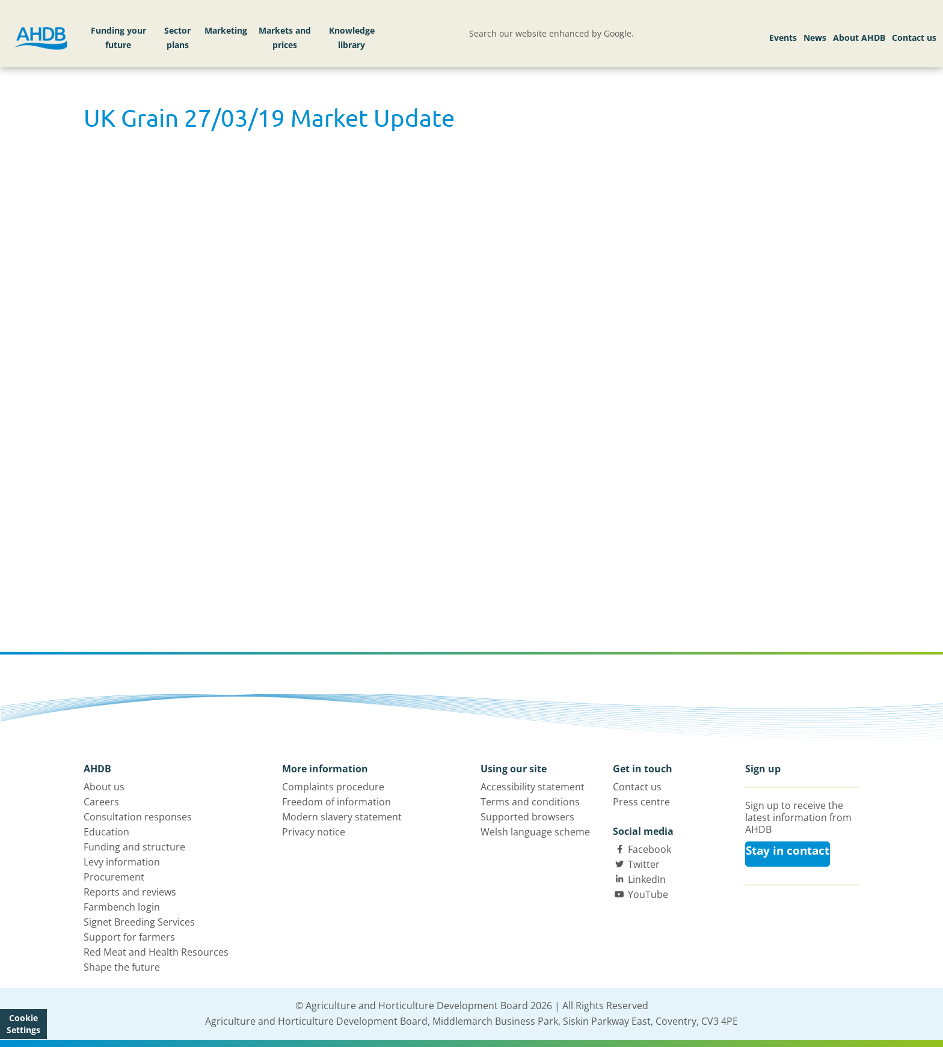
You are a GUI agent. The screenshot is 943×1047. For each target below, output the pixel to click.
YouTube (648, 894)
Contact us (914, 37)
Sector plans (177, 37)
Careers (101, 801)
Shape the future (122, 967)
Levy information (122, 861)
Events (783, 37)
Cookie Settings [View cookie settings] (23, 1024)
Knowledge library (352, 37)
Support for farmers (129, 937)
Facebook (649, 849)
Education (106, 831)
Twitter (644, 864)
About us (104, 786)
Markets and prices (285, 37)
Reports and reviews (130, 892)
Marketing (225, 30)
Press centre (641, 801)
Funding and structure (134, 846)
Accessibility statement (533, 786)
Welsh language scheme (535, 831)
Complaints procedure (333, 786)
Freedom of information (336, 801)
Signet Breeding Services (139, 922)
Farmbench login (122, 907)
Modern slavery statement (342, 816)
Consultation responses (138, 816)
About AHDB (859, 37)
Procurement (114, 877)
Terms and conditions (530, 801)
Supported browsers (527, 816)
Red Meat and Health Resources (156, 952)
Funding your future (118, 37)
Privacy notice (313, 831)
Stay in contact (787, 850)
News (814, 37)
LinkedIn (647, 879)
